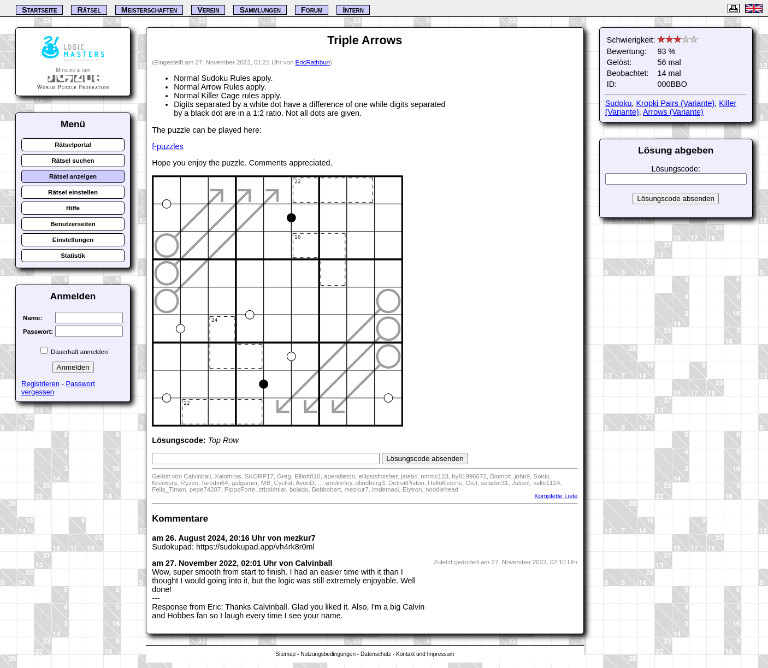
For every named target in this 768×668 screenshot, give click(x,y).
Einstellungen (73, 240)
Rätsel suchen (73, 160)
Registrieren (40, 384)
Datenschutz (376, 654)
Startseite (39, 9)
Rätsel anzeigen (73, 176)
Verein (208, 9)
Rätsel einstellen (73, 192)
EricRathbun (313, 62)
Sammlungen (260, 9)
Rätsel (89, 9)
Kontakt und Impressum (425, 654)
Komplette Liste (555, 496)
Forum (311, 9)
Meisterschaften (149, 9)
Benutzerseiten (73, 224)
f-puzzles (168, 146)
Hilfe (73, 208)
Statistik (73, 255)
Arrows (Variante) (673, 112)
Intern (352, 9)
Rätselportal (73, 144)
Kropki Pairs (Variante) (675, 103)
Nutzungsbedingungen (328, 654)
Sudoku (618, 103)
